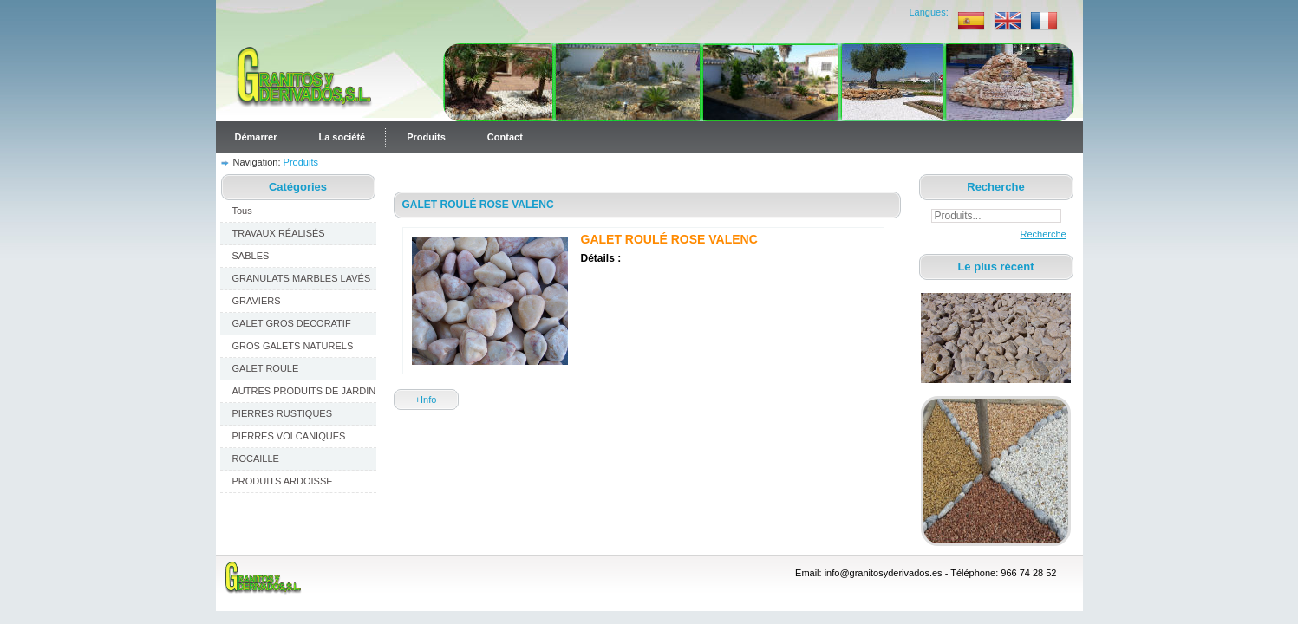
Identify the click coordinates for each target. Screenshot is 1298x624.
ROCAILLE (255, 458)
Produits (426, 137)
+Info (426, 399)
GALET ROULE (265, 368)
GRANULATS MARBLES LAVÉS (301, 278)
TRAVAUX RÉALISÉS (278, 233)
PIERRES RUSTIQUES (282, 413)
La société (341, 137)
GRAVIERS (256, 301)
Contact (505, 137)
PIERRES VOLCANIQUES (289, 436)
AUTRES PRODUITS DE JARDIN (304, 391)
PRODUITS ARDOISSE (282, 481)
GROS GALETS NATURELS (293, 346)
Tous (242, 210)
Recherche (1031, 234)
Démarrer (256, 137)
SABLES (251, 255)
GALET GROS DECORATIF (291, 323)
